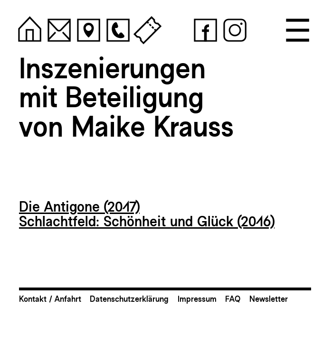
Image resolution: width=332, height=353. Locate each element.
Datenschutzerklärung (129, 299)
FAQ (232, 299)
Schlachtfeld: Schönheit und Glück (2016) (147, 221)
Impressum (197, 299)
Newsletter (268, 299)
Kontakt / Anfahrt (50, 299)
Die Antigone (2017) (79, 206)
